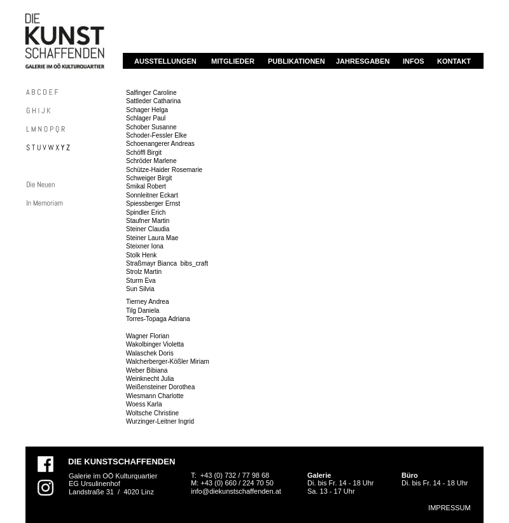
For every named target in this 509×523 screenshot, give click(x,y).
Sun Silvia (140, 288)
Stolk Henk (141, 255)
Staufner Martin (147, 220)
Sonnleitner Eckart (152, 195)
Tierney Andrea (147, 301)
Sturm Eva (141, 280)
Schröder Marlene (151, 160)
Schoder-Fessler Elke (156, 135)
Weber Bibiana (146, 370)
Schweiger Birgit (149, 178)
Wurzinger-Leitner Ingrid (160, 421)
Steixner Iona (145, 246)
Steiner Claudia (147, 229)
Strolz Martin (144, 271)
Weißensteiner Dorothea (160, 386)
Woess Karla (145, 404)
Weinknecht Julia (150, 378)
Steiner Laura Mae (152, 237)
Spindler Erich (145, 212)
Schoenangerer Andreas (161, 143)
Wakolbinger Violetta (155, 344)
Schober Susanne (151, 127)
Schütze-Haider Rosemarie (164, 169)
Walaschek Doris (150, 353)
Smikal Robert (146, 186)
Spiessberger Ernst (154, 203)
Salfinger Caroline (151, 92)
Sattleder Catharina (153, 100)
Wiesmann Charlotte (155, 395)
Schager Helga (147, 109)
